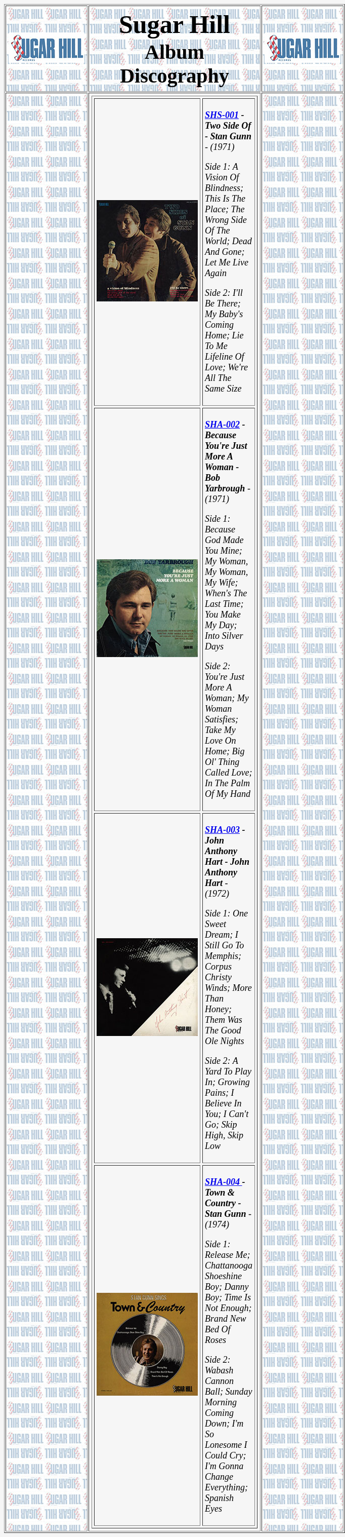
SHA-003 (222, 830)
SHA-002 (222, 424)
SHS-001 (222, 115)
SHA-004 (223, 1182)
